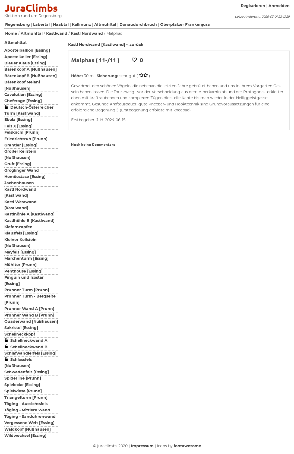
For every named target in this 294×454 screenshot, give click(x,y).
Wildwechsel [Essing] (25, 436)
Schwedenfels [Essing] (26, 372)
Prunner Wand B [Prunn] (29, 315)
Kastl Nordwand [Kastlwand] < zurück (105, 45)
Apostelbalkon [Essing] (27, 50)
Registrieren (253, 6)
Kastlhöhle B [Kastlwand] (29, 221)
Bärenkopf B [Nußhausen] (30, 76)
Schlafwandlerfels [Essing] (30, 353)
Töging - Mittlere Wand (27, 410)
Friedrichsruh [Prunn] (26, 139)
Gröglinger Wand (21, 171)
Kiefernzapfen (18, 227)
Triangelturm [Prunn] (26, 398)
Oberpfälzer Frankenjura (185, 25)
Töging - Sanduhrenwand (30, 417)
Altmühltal (105, 25)
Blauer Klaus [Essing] (25, 63)
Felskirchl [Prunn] (22, 132)
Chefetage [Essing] (23, 101)
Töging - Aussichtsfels (26, 404)
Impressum (142, 446)
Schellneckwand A (26, 341)
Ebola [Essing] (18, 120)
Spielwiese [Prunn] (23, 391)
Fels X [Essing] (18, 126)
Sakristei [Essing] (21, 328)
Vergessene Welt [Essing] (29, 423)
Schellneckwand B (26, 347)
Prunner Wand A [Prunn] (29, 309)
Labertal (41, 25)
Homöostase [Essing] (25, 177)
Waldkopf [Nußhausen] (27, 429)
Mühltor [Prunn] (20, 265)
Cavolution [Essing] (23, 95)
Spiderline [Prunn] (22, 378)
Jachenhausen (19, 183)
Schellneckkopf (19, 334)
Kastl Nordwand (87, 34)
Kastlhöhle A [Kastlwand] (29, 214)
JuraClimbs (31, 8)
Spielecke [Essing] (22, 385)
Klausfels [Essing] (21, 233)
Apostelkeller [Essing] (25, 57)
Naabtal (61, 25)
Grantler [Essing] (20, 145)
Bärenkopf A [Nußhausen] (30, 69)
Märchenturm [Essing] (26, 259)
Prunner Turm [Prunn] (26, 290)
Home (11, 34)
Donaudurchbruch (138, 25)
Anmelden (279, 6)
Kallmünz (81, 25)
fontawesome (187, 446)
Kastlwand (56, 34)
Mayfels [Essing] (20, 252)
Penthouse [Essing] (23, 271)
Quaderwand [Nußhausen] (31, 322)
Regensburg (17, 25)
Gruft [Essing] (17, 164)
